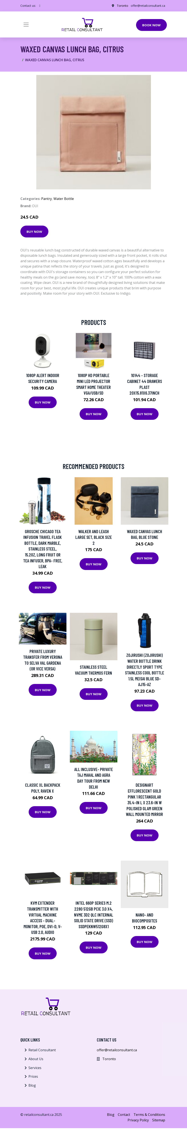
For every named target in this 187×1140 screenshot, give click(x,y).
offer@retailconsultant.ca (148, 6)
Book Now (151, 25)
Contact (124, 1114)
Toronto (122, 6)
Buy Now (34, 231)
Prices (33, 1076)
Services (34, 1067)
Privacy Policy (138, 1120)
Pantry (46, 198)
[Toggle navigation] (26, 25)
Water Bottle (63, 198)
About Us (35, 1059)
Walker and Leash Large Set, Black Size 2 (93, 537)
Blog (32, 1085)
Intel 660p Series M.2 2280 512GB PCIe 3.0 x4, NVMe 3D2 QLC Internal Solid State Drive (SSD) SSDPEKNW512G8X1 (93, 914)
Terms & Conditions (149, 1114)
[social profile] (40, 6)
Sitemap (158, 1120)
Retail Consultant (42, 1050)
